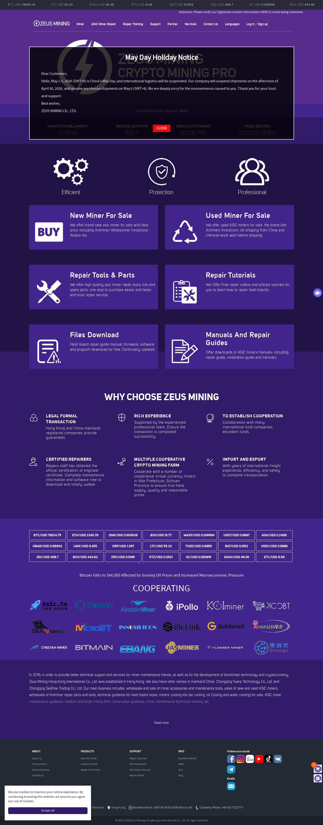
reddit (250, 759)
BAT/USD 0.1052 (236, 546)
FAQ (180, 770)
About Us (37, 758)
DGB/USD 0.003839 (123, 535)
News (181, 764)
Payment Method (187, 758)
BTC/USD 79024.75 (47, 535)
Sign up (263, 24)
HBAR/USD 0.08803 (47, 546)
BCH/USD (302, 4)
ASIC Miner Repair (103, 24)
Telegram (231, 769)
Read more (161, 723)
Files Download (138, 764)
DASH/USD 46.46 (236, 557)
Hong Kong (118, 808)
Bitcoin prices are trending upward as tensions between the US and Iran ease (161, 570)
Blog (180, 775)
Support (155, 24)
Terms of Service (40, 770)
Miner (80, 24)
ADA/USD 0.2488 (274, 535)
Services (191, 24)
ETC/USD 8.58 (274, 557)
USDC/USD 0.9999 (274, 546)
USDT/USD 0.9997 (236, 535)
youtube (259, 759)
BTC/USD (21, 4)
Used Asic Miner (89, 764)
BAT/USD (181, 4)
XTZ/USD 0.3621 (161, 557)
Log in (250, 24)
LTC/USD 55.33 (161, 546)
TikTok (268, 759)
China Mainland (94, 808)
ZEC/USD (222, 4)
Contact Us (211, 24)
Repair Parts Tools (90, 770)
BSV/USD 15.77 (161, 535)
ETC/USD (142, 4)
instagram (240, 759)
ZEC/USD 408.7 (47, 557)
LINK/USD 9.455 (85, 546)
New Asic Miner (89, 758)
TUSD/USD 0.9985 (198, 546)
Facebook (231, 759)
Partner (173, 24)
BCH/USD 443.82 (85, 557)
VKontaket (278, 759)
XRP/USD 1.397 (123, 546)
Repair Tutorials (138, 758)
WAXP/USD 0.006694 (198, 535)
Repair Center (137, 775)
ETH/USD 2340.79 (85, 535)
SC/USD (262, 4)
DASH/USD (101, 4)
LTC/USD (62, 4)
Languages (232, 24)
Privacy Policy (39, 764)
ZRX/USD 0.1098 (123, 557)
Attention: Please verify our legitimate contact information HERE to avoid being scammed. (248, 12)
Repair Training (133, 24)
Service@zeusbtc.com (231, 786)
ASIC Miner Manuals (140, 770)
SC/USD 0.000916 (198, 557)
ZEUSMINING (52, 23)
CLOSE (161, 128)
